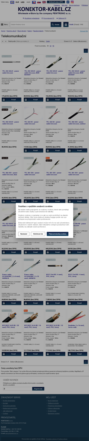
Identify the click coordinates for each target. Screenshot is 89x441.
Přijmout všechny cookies (57, 234)
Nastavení (23, 234)
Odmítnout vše (38, 234)
